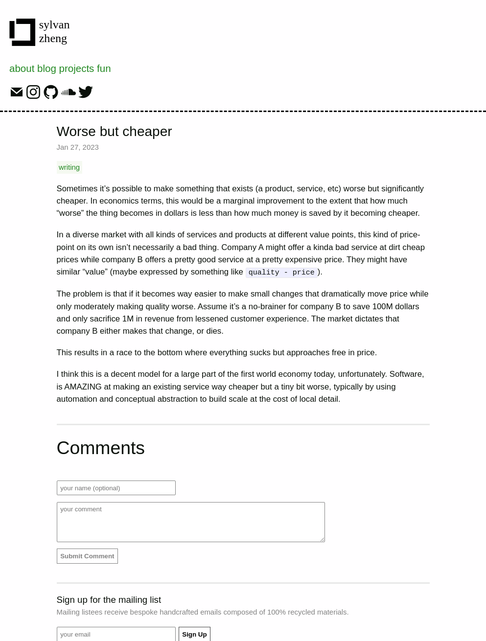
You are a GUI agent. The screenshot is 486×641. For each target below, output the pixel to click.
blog (46, 68)
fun (104, 68)
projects (76, 68)
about (21, 68)
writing (69, 167)
